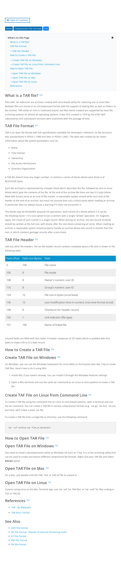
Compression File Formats (28, 28)
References (16, 85)
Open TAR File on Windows (26, 73)
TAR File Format (18, 46)
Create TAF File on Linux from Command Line (36, 64)
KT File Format (18, 536)
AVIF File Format (19, 527)
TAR (46, 28)
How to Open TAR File (21, 68)
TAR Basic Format (20, 512)
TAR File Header (20, 51)
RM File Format (19, 540)
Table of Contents (17, 20)
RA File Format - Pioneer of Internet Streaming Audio (39, 532)
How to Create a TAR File (23, 55)
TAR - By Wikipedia (21, 507)
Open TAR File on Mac (24, 77)
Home (9, 28)
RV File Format (18, 544)
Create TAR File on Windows (27, 60)
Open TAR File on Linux (24, 81)
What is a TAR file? (19, 42)
